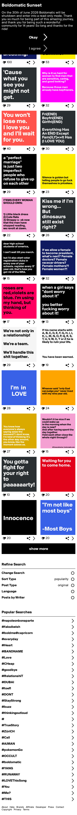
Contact (60, 807)
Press (51, 807)
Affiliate (30, 807)
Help (12, 807)
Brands (20, 807)
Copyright (7, 809)
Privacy (17, 809)
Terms (26, 809)
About (5, 807)
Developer (41, 807)
